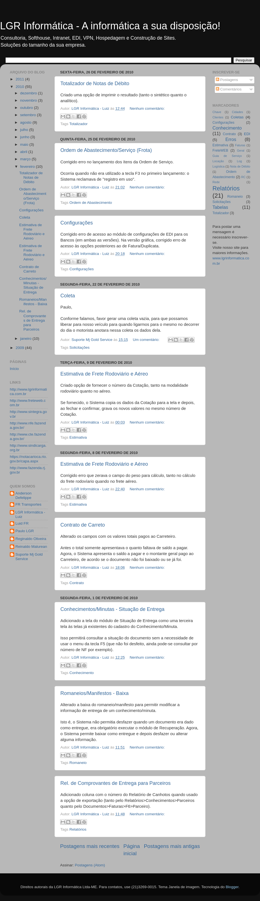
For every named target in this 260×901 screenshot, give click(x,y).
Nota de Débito (240, 166)
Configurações (76, 223)
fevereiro (28, 166)
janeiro (26, 338)
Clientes (217, 117)
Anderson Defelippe (23, 495)
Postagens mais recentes (89, 846)
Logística (218, 166)
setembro (28, 115)
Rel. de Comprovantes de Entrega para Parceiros (115, 783)
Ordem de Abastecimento (90, 202)
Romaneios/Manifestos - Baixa (94, 693)
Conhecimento (81, 673)
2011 (20, 79)
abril (24, 152)
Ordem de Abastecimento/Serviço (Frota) (106, 150)
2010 (20, 87)
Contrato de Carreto (82, 525)
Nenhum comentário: (147, 108)
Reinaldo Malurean (31, 546)
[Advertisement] (32, 654)
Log (239, 161)
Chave (216, 112)
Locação (218, 161)
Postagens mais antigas (172, 846)
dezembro (29, 93)
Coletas (237, 117)
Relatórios (77, 829)
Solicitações (79, 347)
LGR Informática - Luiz (30, 514)
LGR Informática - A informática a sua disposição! (110, 26)
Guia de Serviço (227, 155)
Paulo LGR (24, 531)
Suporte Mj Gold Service (29, 556)
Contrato (76, 583)
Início (14, 369)
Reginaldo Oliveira (30, 539)
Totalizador (78, 124)
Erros (230, 139)
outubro (27, 108)
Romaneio (78, 763)
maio (24, 144)
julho (24, 130)
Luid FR (22, 523)
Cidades (237, 112)
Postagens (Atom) (90, 865)
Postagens (227, 80)
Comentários (229, 89)
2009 (20, 348)
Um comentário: (146, 340)
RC (243, 177)
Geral (240, 150)
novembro (29, 100)
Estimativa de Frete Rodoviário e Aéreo (104, 374)
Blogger (232, 887)
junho (25, 137)
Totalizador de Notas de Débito (94, 83)
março (26, 159)
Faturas (240, 145)
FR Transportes (28, 504)
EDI (247, 134)
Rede (216, 182)
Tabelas (220, 207)
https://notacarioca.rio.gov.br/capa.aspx (28, 459)
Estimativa (78, 437)
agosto (26, 122)
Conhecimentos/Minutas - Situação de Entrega (112, 609)
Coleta (67, 295)
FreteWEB (220, 150)
